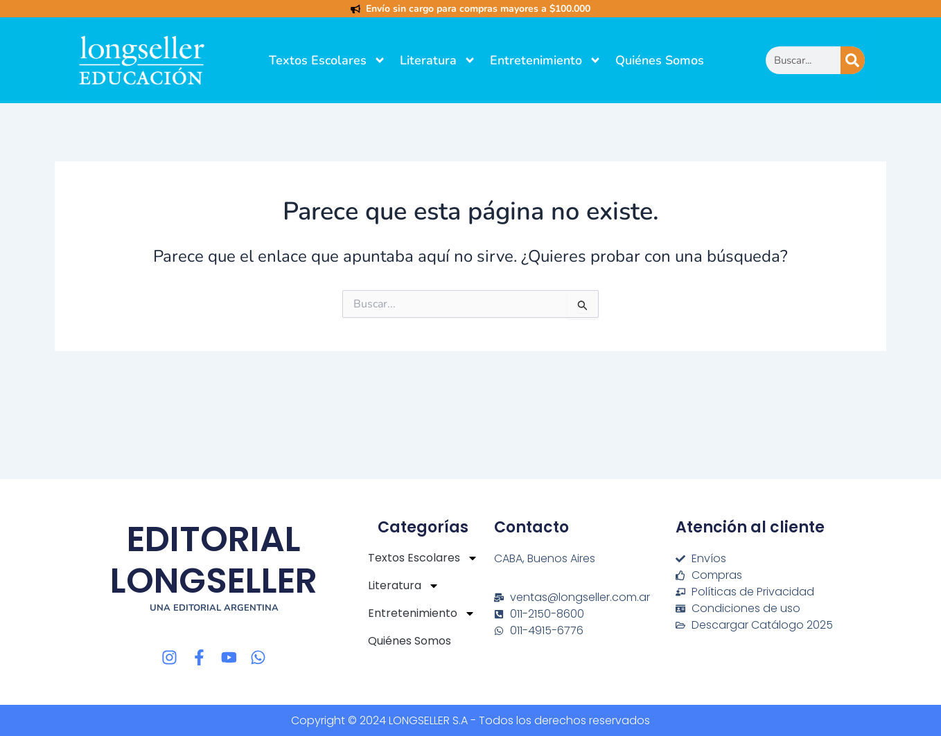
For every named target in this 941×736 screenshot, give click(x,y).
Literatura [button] (438, 60)
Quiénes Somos (659, 60)
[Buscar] (853, 60)
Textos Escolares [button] (327, 60)
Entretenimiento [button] (545, 60)
